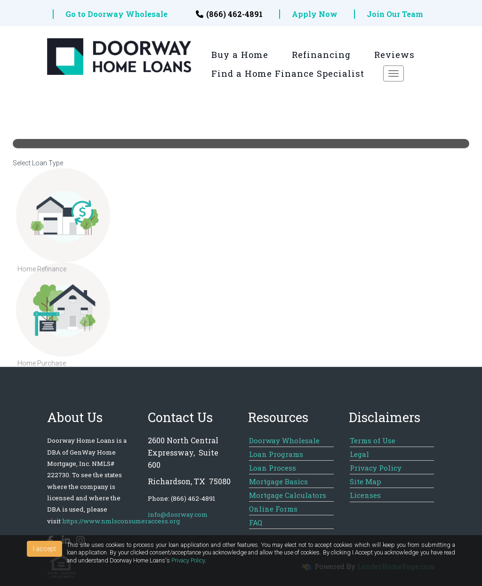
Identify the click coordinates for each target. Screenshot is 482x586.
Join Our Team (395, 14)
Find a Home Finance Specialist (287, 73)
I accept (44, 549)
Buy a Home (239, 54)
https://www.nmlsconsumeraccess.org (121, 521)
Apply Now (314, 14)
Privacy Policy (188, 560)
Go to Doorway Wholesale (116, 14)
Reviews (394, 54)
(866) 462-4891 (229, 14)
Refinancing (321, 54)
